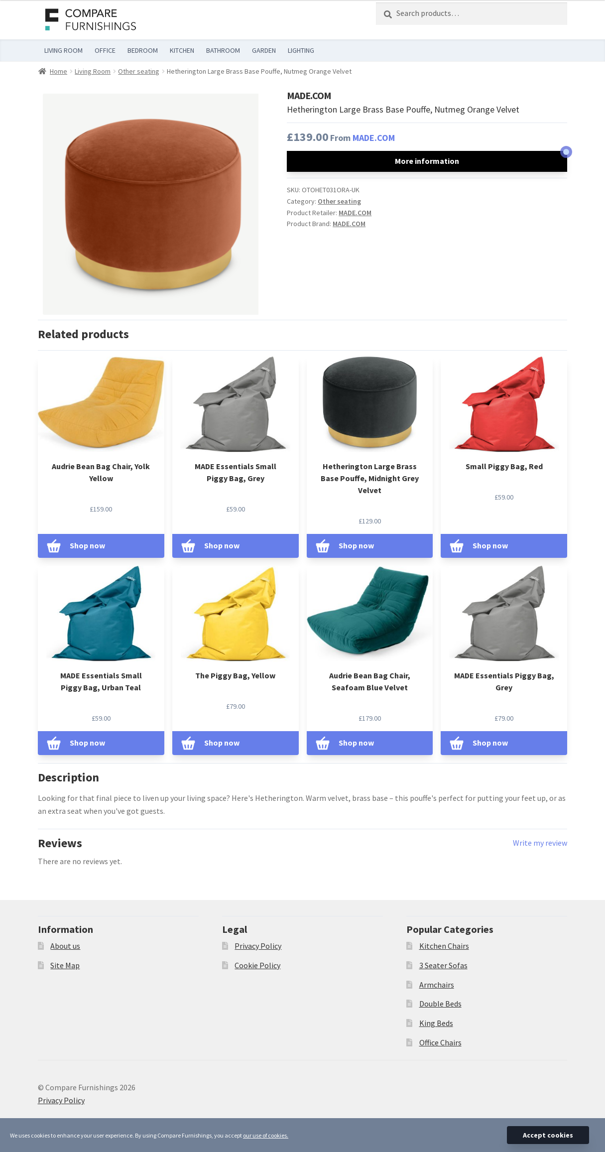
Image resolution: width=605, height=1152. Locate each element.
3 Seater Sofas (443, 965)
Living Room (93, 71)
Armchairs (436, 985)
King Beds (436, 1023)
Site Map (65, 965)
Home (58, 71)
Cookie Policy (257, 965)
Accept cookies (548, 1135)
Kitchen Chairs (444, 946)
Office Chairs (440, 1042)
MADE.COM (374, 137)
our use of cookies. (265, 1135)
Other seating (138, 71)
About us (65, 946)
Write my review (540, 843)
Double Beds (440, 1004)
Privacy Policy (258, 946)
